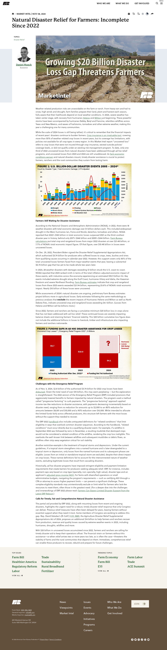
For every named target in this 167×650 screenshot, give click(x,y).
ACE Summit (136, 566)
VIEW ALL (17, 575)
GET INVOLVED (142, 3)
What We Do (114, 607)
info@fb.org (30, 612)
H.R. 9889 (74, 516)
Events (87, 607)
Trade (45, 557)
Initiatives (89, 619)
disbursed (40, 391)
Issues (87, 602)
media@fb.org (30, 615)
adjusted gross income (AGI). (60, 475)
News (63, 602)
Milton (98, 118)
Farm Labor (135, 557)
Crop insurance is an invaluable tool (104, 135)
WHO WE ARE (103, 3)
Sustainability (51, 562)
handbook (54, 421)
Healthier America (24, 562)
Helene (86, 118)
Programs (89, 624)
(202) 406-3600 (26, 610)
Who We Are (114, 602)
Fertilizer (48, 571)
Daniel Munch (24, 64)
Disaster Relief (19, 40)
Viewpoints (66, 607)
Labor (16, 571)
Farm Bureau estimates (86, 282)
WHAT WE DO (122, 3)
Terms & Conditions (56, 639)
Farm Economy (108, 557)
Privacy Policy (44, 639)
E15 (100, 566)
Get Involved (114, 613)
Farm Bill (18, 557)
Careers (88, 630)
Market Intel (24, 13)
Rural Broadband (53, 566)
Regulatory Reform (24, 566)
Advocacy (89, 613)
